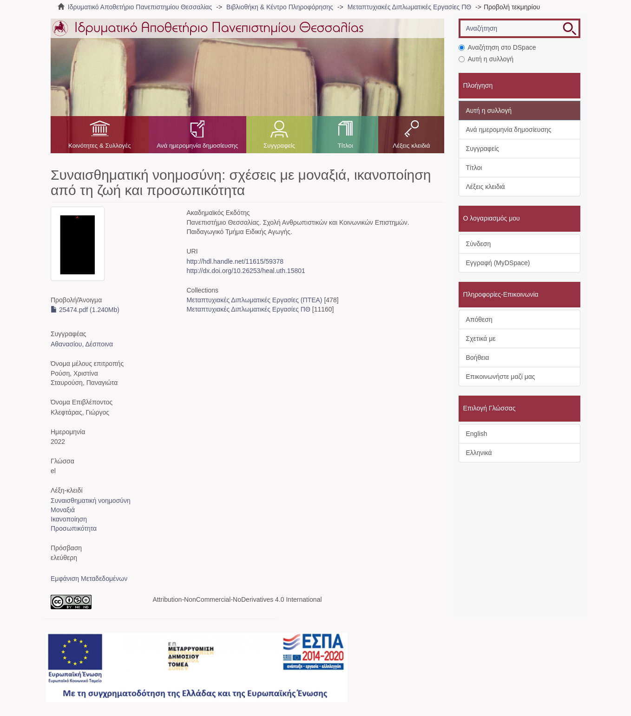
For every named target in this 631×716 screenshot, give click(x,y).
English (476, 433)
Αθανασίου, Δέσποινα (82, 344)
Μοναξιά (63, 510)
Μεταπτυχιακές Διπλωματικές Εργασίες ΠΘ (409, 7)
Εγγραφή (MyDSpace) (498, 263)
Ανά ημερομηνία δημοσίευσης (197, 145)
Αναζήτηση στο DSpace (497, 47)
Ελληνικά (479, 452)
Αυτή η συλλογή (486, 59)
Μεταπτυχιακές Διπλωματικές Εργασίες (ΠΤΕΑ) (254, 300)
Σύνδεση (478, 243)
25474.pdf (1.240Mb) (85, 309)
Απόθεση (479, 319)
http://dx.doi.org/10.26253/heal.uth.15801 (245, 270)
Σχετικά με (481, 338)
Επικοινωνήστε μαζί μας (500, 376)
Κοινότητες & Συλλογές (99, 145)
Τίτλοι (345, 145)
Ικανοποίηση (69, 519)
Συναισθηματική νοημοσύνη (91, 500)
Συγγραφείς (279, 145)
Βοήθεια (477, 357)
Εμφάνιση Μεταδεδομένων (89, 578)
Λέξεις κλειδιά (411, 145)
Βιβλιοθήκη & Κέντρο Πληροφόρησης (279, 7)
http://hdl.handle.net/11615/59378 (234, 261)
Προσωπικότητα (74, 528)
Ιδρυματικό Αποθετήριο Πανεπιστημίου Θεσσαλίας (140, 7)
